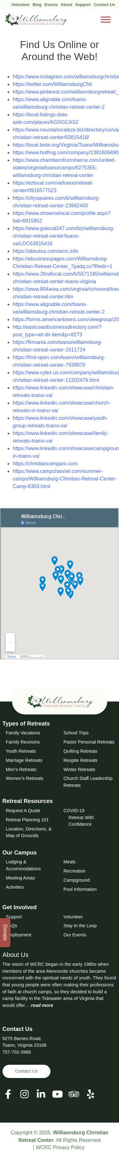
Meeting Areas (20, 877)
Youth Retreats (21, 751)
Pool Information (80, 889)
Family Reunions (23, 741)
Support (83, 4)
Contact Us (104, 4)
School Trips (76, 732)
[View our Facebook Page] (8, 1094)
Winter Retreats (79, 769)
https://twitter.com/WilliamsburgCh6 (52, 84)
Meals (69, 861)
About (66, 4)
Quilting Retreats (80, 751)
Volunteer (20, 4)
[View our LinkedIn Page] (41, 1094)
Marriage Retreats (24, 760)
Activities (15, 887)
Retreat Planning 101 (27, 819)
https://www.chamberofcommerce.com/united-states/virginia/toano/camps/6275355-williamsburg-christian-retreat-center (64, 167)
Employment (18, 934)
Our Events (74, 934)
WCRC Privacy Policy (60, 1147)
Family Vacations (23, 732)
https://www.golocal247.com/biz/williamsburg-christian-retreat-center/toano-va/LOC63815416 (64, 236)
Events (51, 4)
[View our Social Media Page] (24, 1094)
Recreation (74, 870)
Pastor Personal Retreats (89, 741)
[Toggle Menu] (106, 20)
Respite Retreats (80, 760)
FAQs (11, 925)
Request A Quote (23, 810)
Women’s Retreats (24, 778)
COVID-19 (73, 810)
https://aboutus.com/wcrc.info (45, 251)
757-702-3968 (17, 1052)
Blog (37, 4)
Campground (76, 880)
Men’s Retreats (21, 769)
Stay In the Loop (80, 925)
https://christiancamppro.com (45, 463)
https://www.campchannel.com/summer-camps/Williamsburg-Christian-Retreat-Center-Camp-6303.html (65, 479)
